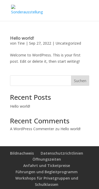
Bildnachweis (22, 153)
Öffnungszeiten (46, 159)
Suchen (80, 80)
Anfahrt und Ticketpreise (46, 165)
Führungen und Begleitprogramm (47, 171)
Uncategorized (68, 43)
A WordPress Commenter (32, 128)
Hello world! (22, 38)
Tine (21, 43)
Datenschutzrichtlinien (62, 153)
